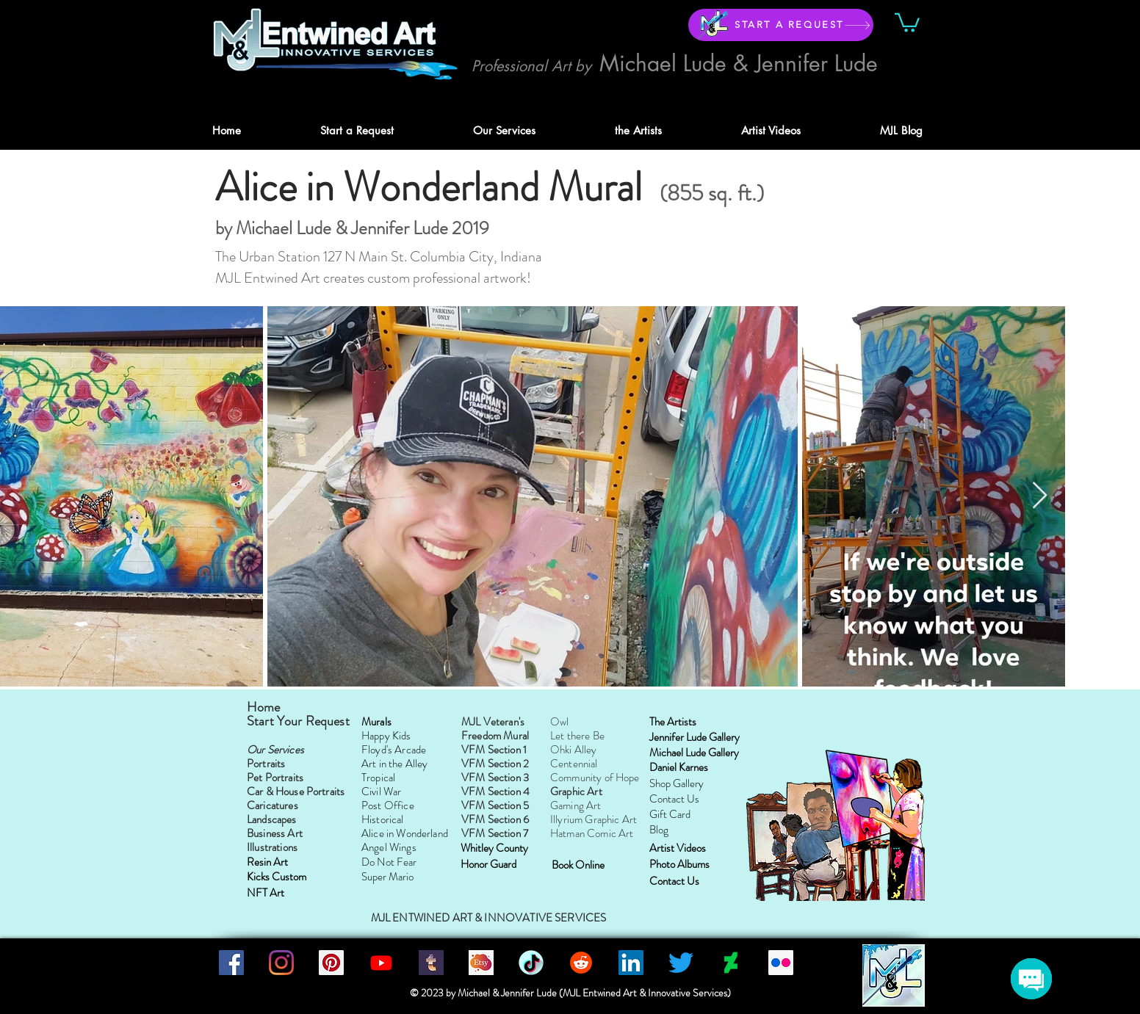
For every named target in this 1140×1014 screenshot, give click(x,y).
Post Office (387, 805)
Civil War (381, 791)
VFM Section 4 (495, 791)
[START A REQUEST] (780, 25)
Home (265, 707)
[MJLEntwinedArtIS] (481, 962)
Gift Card (669, 814)
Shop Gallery (676, 783)
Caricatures (272, 805)
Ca (253, 791)
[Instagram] (281, 962)
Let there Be (577, 736)
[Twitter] (680, 962)
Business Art (275, 833)
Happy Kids (386, 736)
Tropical (378, 777)
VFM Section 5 (495, 805)
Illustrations (272, 847)
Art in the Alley (394, 764)
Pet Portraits (275, 777)
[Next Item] (1039, 496)
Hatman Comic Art (591, 833)
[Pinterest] (331, 962)
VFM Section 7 (495, 833)
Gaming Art (576, 805)
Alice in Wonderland (404, 833)
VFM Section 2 (495, 764)
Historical (382, 819)
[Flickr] (780, 962)
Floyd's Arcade (393, 750)
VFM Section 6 (495, 819)
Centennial (574, 764)
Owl (559, 722)
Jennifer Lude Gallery (694, 737)
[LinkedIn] (630, 962)
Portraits (266, 764)
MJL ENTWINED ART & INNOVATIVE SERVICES (489, 918)
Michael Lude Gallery (694, 753)
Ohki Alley (573, 750)
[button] (907, 21)
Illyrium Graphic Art (593, 819)
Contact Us (674, 799)
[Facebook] (231, 962)
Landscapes (272, 819)
